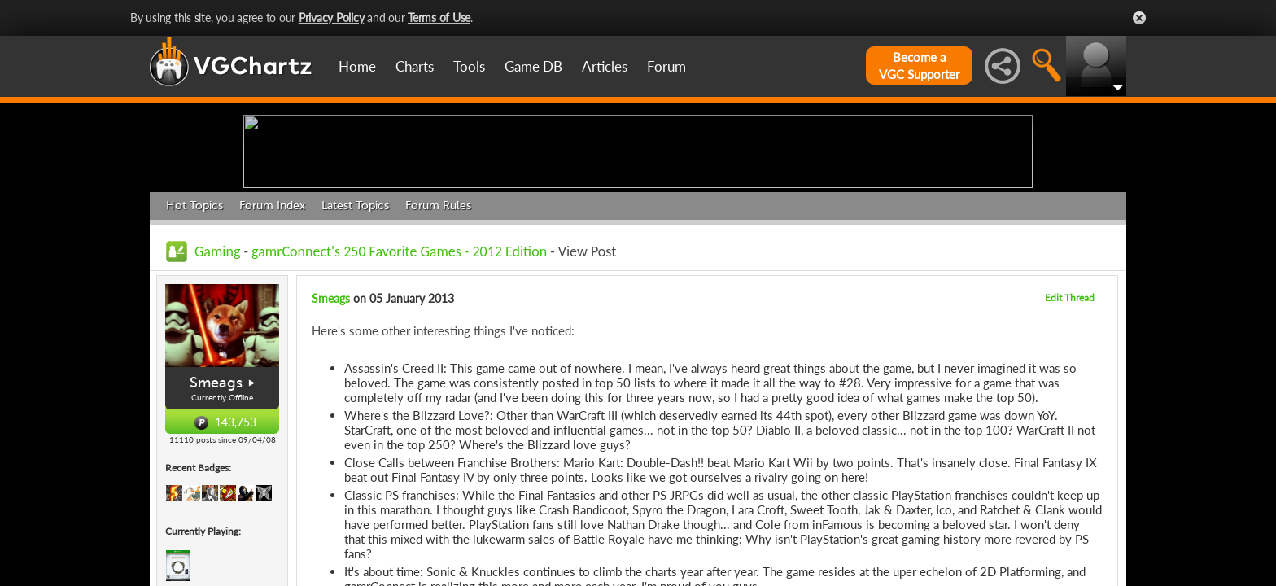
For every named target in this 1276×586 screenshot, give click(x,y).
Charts (414, 66)
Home (357, 66)
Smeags (216, 509)
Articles (604, 66)
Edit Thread (1070, 424)
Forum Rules (438, 332)
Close (1139, 17)
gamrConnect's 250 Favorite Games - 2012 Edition (399, 378)
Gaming (217, 378)
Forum (666, 66)
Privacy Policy (332, 17)
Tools (469, 66)
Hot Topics (194, 332)
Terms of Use (439, 17)
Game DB (533, 66)
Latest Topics (355, 332)
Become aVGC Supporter (919, 65)
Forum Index (272, 332)
